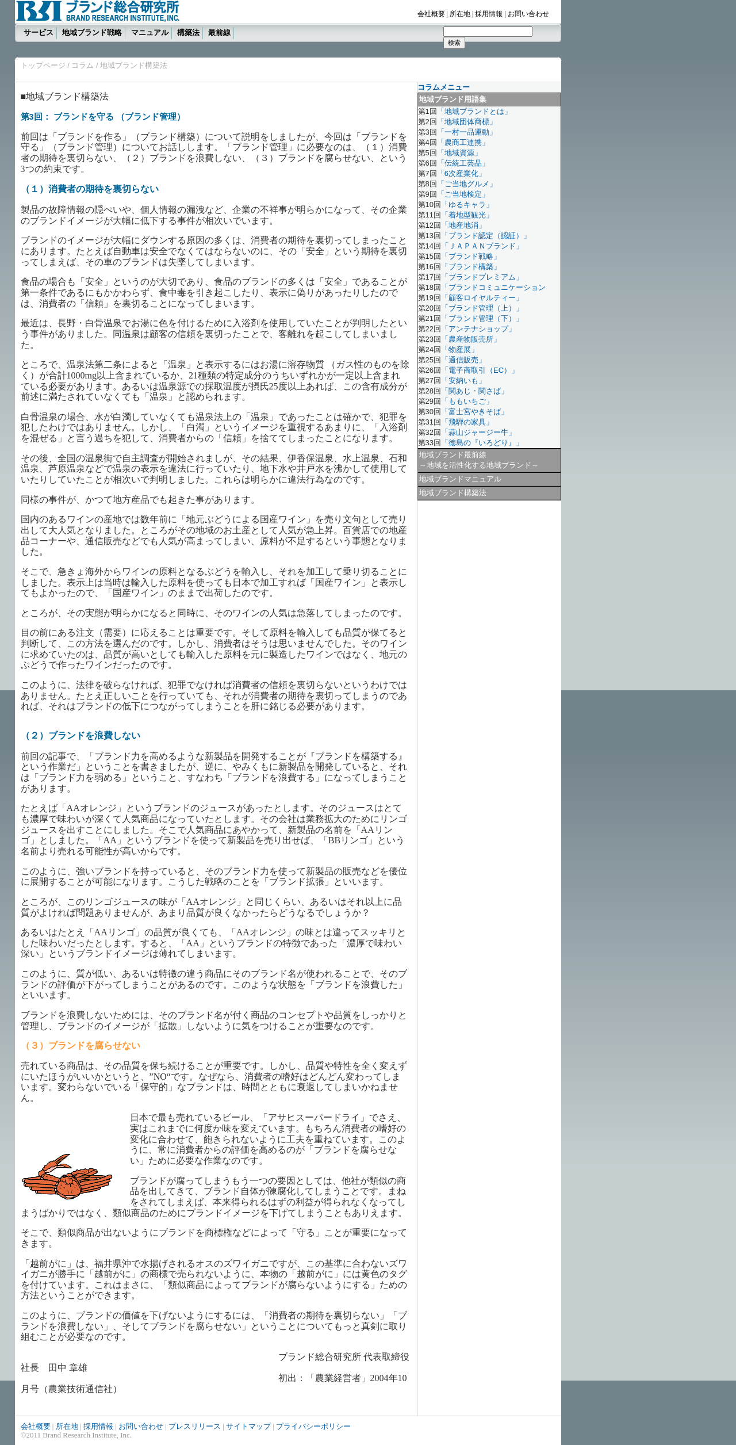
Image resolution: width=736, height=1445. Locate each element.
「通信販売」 (463, 359)
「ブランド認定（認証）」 (486, 235)
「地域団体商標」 (467, 121)
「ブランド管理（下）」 (482, 318)
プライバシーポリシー (313, 1426)
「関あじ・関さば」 (474, 391)
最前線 (219, 32)
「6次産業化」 (461, 173)
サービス (38, 32)
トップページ (43, 65)
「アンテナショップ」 (478, 328)
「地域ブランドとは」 (474, 111)
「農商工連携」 (463, 142)
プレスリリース (194, 1426)
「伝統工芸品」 (463, 163)
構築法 (188, 32)
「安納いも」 (463, 380)
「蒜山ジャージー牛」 (478, 432)
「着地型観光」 (467, 215)
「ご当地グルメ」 (467, 183)
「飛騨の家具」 (467, 422)
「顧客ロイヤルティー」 (482, 297)
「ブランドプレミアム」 (482, 277)
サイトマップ (248, 1426)
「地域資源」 (459, 152)
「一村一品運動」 (467, 132)
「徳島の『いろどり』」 (482, 442)
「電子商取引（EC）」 (480, 370)
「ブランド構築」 (471, 266)
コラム (82, 65)
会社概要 (431, 14)
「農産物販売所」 (471, 339)
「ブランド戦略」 (471, 256)
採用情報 (489, 14)
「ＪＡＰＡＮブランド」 (482, 246)
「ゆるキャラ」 (467, 204)
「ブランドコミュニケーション (493, 287)
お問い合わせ (528, 14)
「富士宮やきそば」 (474, 411)
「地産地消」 (463, 225)
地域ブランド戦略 (92, 32)
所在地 (460, 14)
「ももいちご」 (467, 401)
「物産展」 (459, 349)
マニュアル (149, 32)
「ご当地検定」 (463, 194)
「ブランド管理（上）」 (482, 308)
